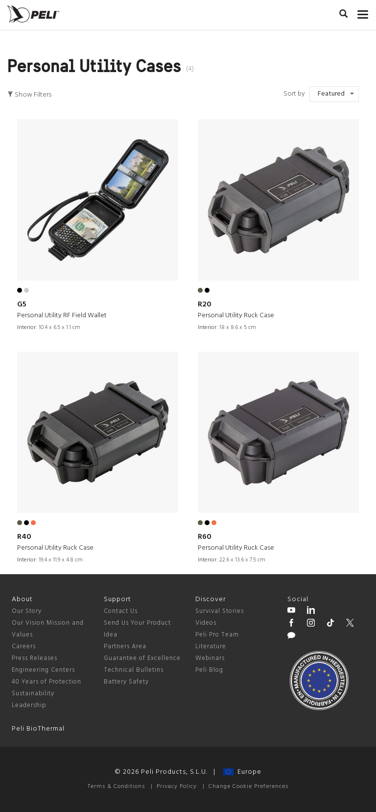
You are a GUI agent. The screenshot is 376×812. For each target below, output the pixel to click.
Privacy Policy (177, 786)
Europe (242, 772)
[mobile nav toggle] (363, 12)
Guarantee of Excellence (142, 658)
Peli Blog (209, 670)
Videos (205, 623)
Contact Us (121, 611)
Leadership (29, 705)
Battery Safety (126, 682)
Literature (210, 646)
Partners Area (125, 646)
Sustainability (33, 693)
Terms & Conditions (116, 786)
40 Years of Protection (46, 682)
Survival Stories (219, 611)
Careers (24, 646)
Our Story (27, 611)
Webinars (210, 658)
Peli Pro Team (217, 635)
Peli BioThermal (38, 729)
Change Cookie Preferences (248, 786)
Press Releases (34, 658)
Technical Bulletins (134, 670)
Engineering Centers (43, 670)
